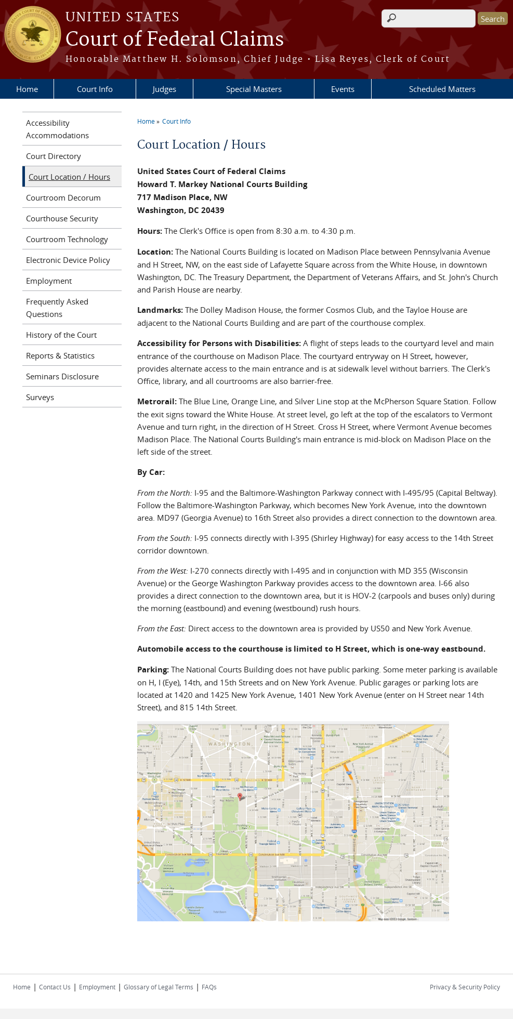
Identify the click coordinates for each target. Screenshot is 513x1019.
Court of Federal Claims (174, 40)
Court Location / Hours (69, 176)
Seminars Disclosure (62, 376)
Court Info (95, 89)
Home (27, 89)
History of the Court (61, 334)
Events (342, 89)
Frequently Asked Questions (57, 307)
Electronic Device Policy (68, 260)
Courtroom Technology (67, 239)
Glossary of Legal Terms (158, 987)
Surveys (40, 397)
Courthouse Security (62, 218)
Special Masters (254, 89)
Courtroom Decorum (63, 197)
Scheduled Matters (442, 89)
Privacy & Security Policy (465, 987)
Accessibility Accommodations (57, 128)
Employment (49, 280)
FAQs (209, 987)
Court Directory (53, 156)
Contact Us (55, 987)
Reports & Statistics (60, 355)
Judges (164, 89)
